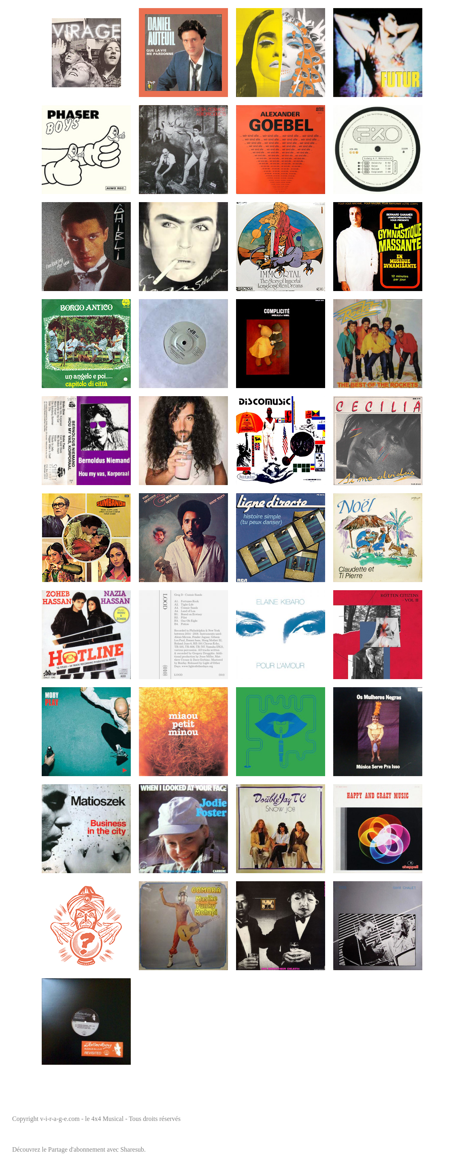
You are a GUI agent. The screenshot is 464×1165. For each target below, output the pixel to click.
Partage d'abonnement (76, 1149)
